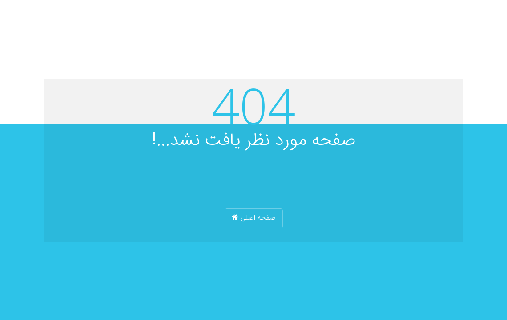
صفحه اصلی (254, 218)
